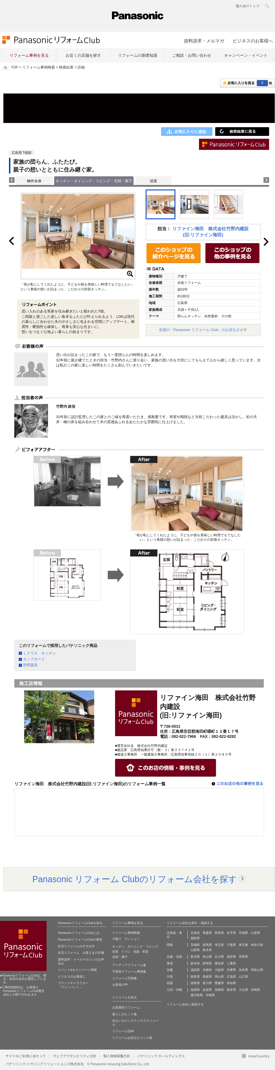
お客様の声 (120, 984)
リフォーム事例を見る (29, 55)
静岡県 (207, 963)
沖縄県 (210, 995)
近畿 (170, 969)
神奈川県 (257, 944)
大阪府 (219, 969)
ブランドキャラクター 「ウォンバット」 (73, 985)
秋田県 (219, 932)
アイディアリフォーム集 (129, 965)
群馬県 (207, 944)
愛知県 (219, 963)
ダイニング (135, 946)
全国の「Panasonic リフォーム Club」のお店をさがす (203, 330)
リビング (152, 946)
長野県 (243, 956)
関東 (170, 944)
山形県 (255, 932)
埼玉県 (219, 944)
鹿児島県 (197, 995)
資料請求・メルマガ (204, 40)
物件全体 (34, 181)
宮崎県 (255, 989)
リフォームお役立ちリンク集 (132, 1037)
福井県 (231, 956)
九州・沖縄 (174, 989)
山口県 (243, 976)
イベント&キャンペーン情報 (77, 969)
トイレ (125, 951)
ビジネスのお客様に (72, 976)
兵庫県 (231, 969)
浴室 (153, 181)
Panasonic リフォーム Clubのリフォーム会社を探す (134, 879)
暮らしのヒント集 (124, 1014)
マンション (132, 939)
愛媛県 (219, 983)
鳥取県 (195, 976)
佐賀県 (207, 989)
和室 (145, 951)
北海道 (195, 932)
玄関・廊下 (120, 957)
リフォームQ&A (123, 1031)
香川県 (207, 983)
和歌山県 (257, 969)
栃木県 (207, 950)
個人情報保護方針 (116, 1055)
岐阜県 (195, 963)
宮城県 (243, 932)
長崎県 (219, 989)
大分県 (243, 989)
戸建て (117, 939)
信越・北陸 (174, 956)
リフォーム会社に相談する (185, 1004)
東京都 (243, 944)
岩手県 (231, 932)
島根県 (207, 976)
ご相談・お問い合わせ (191, 55)
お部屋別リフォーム (126, 1007)
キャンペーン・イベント (245, 55)
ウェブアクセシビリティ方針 (74, 1055)
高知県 (231, 983)
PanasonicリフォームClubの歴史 (80, 939)
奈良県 (243, 969)
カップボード (34, 659)
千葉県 (231, 944)
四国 (170, 983)
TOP (14, 67)
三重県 (231, 963)
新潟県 (195, 956)
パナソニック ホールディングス (161, 1055)
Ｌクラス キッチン (39, 653)
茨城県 (195, 944)
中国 (170, 976)
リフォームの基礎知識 (137, 55)
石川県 (219, 956)
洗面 (136, 951)
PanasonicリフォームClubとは (78, 932)
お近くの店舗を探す (83, 55)
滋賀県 (195, 969)
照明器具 (30, 665)
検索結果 (66, 67)
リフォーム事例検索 (38, 67)
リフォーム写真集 (124, 978)
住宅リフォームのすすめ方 (76, 946)
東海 (170, 963)
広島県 (231, 976)
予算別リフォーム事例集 (129, 971)
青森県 (207, 932)
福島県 (195, 938)
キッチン (118, 946)
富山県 (207, 956)
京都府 (207, 969)
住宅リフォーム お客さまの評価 (81, 952)
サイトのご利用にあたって (26, 1055)
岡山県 (219, 976)
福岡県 (195, 989)
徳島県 (195, 983)
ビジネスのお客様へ (253, 40)
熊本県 (231, 989)
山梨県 (195, 950)
